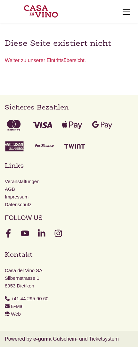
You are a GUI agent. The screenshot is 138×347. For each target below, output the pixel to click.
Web (13, 314)
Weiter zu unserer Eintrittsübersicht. (45, 60)
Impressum (16, 196)
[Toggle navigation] (126, 11)
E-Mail (15, 306)
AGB (10, 189)
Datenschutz (18, 204)
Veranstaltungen (22, 181)
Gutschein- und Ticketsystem (76, 339)
